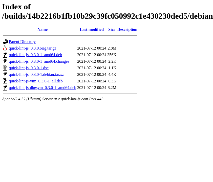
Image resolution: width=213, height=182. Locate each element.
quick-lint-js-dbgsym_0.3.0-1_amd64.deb (42, 87)
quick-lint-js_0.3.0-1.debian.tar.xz (36, 74)
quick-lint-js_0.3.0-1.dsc (29, 68)
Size (111, 29)
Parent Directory (22, 41)
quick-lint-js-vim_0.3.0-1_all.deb (36, 81)
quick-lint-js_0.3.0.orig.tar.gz (32, 48)
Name (42, 29)
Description (127, 29)
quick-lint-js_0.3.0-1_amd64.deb (35, 55)
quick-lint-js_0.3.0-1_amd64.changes (39, 61)
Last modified (92, 29)
